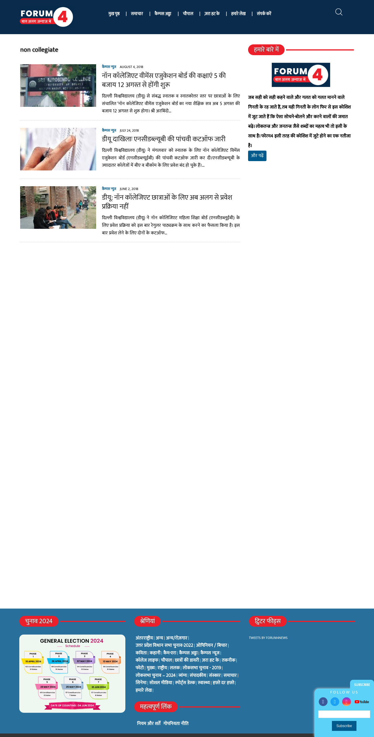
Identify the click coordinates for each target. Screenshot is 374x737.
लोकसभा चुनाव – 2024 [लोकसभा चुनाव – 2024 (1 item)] (156, 666)
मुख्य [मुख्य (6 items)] (151, 658)
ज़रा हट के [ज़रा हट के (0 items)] (210, 651)
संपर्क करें (264, 14)
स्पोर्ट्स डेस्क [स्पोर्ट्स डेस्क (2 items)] (185, 673)
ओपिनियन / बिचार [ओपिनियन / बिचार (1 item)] (211, 636)
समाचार (137, 14)
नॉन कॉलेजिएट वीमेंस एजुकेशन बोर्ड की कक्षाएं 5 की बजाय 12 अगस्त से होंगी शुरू (170, 80)
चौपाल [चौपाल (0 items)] (166, 651)
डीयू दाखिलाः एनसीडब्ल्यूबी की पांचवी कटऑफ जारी (162, 139)
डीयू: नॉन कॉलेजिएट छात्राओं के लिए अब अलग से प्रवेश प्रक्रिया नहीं (166, 202)
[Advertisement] (302, 225)
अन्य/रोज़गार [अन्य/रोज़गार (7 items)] (176, 629)
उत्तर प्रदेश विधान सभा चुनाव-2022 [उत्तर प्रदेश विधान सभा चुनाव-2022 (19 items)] (164, 636)
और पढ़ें (258, 146)
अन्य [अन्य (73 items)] (159, 629)
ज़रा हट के (212, 14)
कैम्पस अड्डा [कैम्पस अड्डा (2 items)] (188, 643)
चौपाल (188, 14)
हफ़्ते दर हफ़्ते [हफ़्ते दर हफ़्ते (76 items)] (223, 673)
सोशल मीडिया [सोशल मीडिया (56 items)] (160, 673)
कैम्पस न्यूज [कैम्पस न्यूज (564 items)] (209, 643)
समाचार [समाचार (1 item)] (230, 666)
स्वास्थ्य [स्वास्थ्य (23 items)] (204, 673)
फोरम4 (87, 730)
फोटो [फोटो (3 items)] (140, 658)
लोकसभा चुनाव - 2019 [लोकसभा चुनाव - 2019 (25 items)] (202, 658)
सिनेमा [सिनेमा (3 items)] (141, 673)
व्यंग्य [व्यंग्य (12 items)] (183, 666)
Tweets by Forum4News (268, 628)
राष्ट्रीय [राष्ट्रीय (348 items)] (162, 658)
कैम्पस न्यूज (108, 67)
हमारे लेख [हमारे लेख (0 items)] (144, 681)
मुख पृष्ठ (114, 14)
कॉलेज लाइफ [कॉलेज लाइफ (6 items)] (147, 651)
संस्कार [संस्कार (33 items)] (215, 666)
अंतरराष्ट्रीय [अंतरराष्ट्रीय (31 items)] (144, 629)
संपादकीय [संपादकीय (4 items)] (198, 666)
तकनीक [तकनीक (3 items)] (228, 651)
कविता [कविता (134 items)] (141, 643)
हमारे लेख (238, 14)
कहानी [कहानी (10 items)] (155, 643)
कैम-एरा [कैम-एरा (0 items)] (169, 643)
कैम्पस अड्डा (163, 14)
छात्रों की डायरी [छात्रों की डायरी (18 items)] (187, 651)
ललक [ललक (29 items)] (175, 658)
